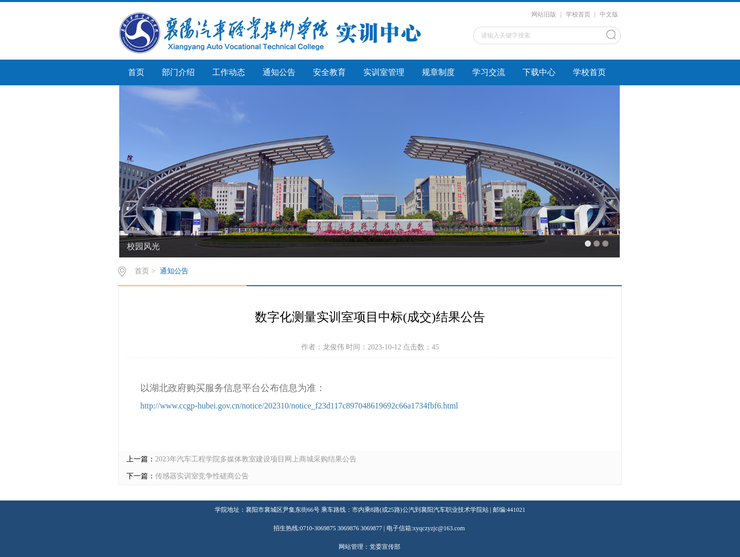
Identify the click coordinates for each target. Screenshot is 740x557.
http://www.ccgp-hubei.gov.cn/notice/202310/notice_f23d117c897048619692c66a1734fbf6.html (299, 405)
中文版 (609, 14)
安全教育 (329, 72)
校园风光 (143, 246)
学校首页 (578, 14)
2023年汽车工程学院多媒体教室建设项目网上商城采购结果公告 (256, 459)
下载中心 (539, 72)
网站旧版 (543, 14)
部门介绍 (178, 72)
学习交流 (488, 72)
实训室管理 (383, 72)
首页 (136, 72)
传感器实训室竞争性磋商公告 (202, 476)
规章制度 (438, 72)
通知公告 (279, 72)
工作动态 (228, 72)
